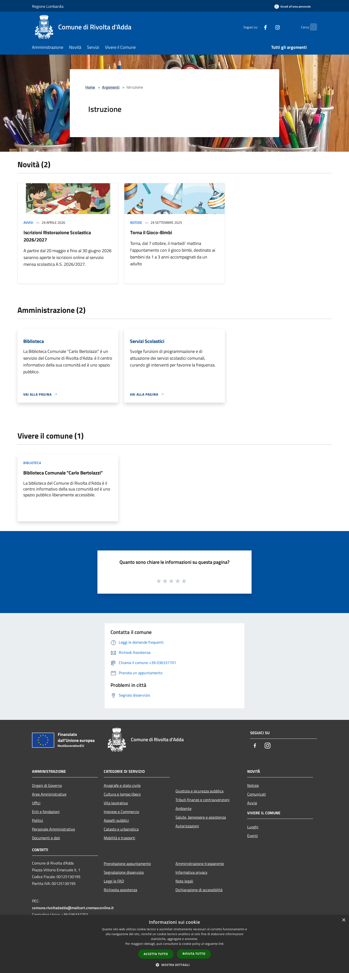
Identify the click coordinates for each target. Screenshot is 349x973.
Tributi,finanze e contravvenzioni (202, 800)
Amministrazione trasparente (199, 863)
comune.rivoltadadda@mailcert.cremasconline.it (73, 908)
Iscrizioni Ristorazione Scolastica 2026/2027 (57, 236)
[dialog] (174, 944)
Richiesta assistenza (120, 890)
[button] (174, 964)
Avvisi (28, 222)
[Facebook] (256, 27)
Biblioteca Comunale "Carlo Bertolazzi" (63, 472)
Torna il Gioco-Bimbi (151, 232)
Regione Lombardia (47, 6)
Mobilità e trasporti (119, 838)
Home (90, 87)
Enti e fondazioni (46, 812)
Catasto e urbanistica (121, 829)
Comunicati (256, 794)
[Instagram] (268, 27)
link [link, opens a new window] (221, 944)
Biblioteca (32, 462)
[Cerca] (311, 27)
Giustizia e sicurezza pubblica (199, 791)
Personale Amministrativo (53, 829)
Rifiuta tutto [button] (194, 954)
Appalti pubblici (116, 820)
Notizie (136, 222)
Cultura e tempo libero (122, 794)
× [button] (343, 920)
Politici (37, 820)
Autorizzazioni (187, 826)
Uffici (36, 803)
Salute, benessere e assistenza (200, 817)
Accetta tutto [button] (156, 954)
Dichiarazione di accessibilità (198, 890)
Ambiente (183, 808)
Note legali (184, 881)
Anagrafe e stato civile (122, 785)
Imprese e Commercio (121, 812)
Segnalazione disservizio (124, 872)
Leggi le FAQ (114, 881)
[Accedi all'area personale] (292, 6)
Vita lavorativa (116, 803)
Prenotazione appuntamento (127, 863)
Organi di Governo (47, 785)
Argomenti (110, 87)
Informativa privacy (191, 872)
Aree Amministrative (49, 794)
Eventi (252, 836)
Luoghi (252, 827)
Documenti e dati (46, 838)
